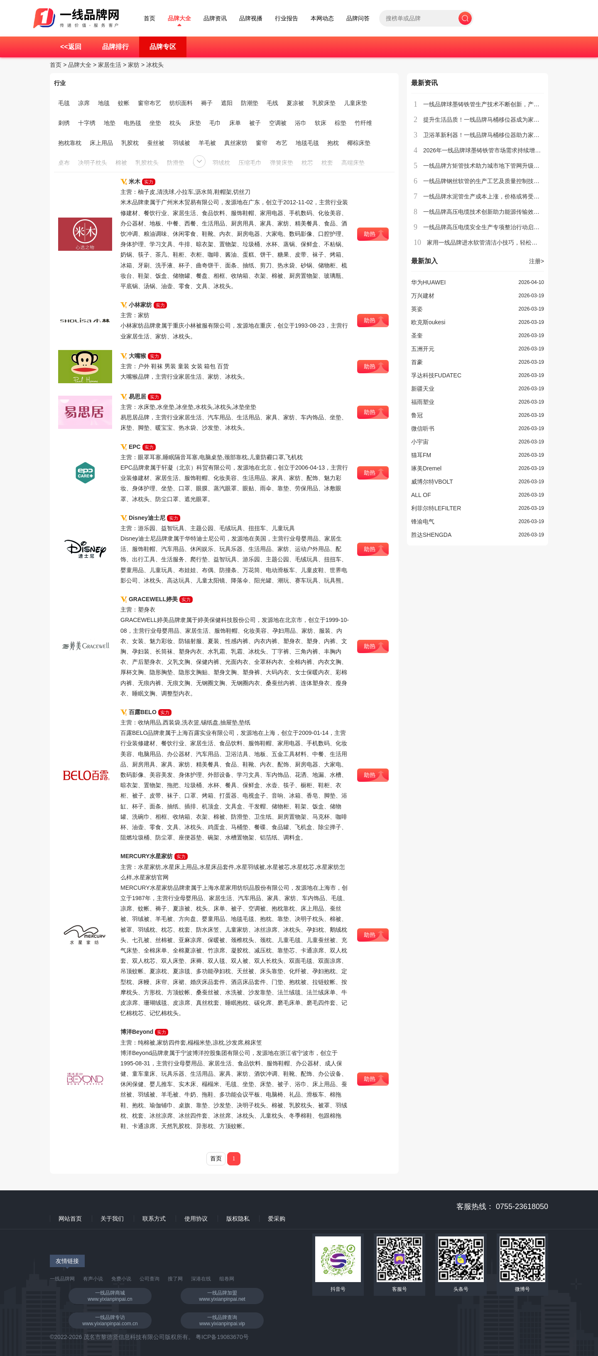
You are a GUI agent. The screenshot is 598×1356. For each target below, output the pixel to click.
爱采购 (276, 1218)
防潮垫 (249, 103)
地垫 (109, 123)
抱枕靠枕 (69, 143)
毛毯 (64, 103)
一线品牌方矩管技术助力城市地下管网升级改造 (484, 165)
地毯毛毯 (307, 143)
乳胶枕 (130, 143)
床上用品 (101, 143)
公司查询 (149, 1279)
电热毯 (132, 123)
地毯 (104, 103)
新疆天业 (422, 388)
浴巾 (300, 123)
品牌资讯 (215, 18)
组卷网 (226, 1279)
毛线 (272, 103)
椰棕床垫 (358, 143)
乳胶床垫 (324, 103)
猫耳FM (421, 455)
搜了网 (175, 1279)
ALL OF (421, 495)
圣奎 (417, 335)
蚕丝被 (155, 143)
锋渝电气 (422, 521)
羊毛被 (207, 143)
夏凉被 (295, 103)
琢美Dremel (426, 468)
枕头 (175, 123)
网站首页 (70, 1218)
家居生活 (109, 64)
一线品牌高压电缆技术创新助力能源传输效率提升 (487, 211)
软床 (320, 123)
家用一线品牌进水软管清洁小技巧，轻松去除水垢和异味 (499, 242)
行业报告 (286, 18)
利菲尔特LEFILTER (436, 508)
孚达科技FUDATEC (436, 375)
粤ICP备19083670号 (222, 1337)
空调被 (278, 123)
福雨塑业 (422, 402)
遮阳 (227, 103)
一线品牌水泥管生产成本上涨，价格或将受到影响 (487, 196)
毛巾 (215, 123)
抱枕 (333, 143)
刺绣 (64, 123)
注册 (536, 261)
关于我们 (112, 1218)
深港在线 (201, 1279)
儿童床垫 (355, 103)
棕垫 (340, 123)
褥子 (207, 103)
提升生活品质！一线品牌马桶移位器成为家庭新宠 (487, 119)
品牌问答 (358, 18)
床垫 (195, 123)
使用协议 (196, 1218)
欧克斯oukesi (428, 322)
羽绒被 (181, 143)
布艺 (281, 143)
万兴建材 (422, 295)
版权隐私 (238, 1218)
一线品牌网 (62, 1279)
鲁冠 (417, 415)
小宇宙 (420, 441)
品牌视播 (250, 18)
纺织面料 (181, 103)
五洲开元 (422, 348)
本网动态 (322, 18)
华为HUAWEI (428, 282)
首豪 (417, 362)
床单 (235, 123)
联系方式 (154, 1218)
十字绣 (87, 123)
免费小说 (121, 1279)
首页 (149, 18)
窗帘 (261, 143)
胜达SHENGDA (431, 534)
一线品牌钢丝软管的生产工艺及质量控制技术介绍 (487, 181)
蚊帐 (124, 103)
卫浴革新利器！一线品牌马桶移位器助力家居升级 (487, 135)
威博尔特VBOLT (432, 481)
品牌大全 (179, 18)
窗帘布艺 (149, 103)
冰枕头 (155, 64)
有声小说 (93, 1279)
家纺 (134, 64)
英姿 (417, 309)
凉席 (84, 103)
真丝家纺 (236, 143)
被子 (255, 123)
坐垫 (155, 123)
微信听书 (422, 428)
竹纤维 (363, 123)
